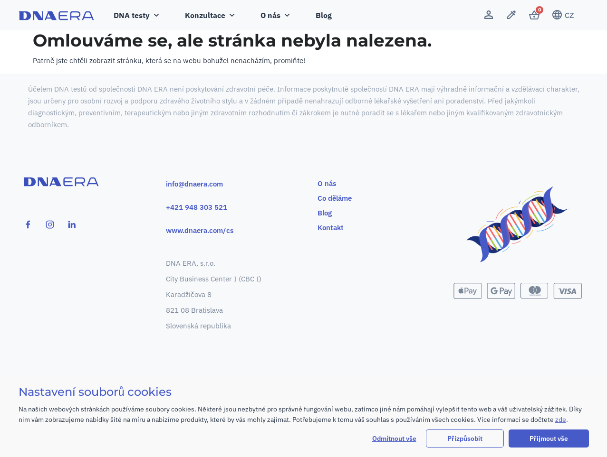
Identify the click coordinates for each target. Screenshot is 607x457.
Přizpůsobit (464, 438)
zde (560, 419)
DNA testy (137, 15)
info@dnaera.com (194, 183)
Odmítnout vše (394, 438)
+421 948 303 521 (196, 207)
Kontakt (331, 227)
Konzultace (210, 15)
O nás (275, 15)
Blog (324, 15)
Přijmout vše (549, 438)
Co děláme (335, 198)
